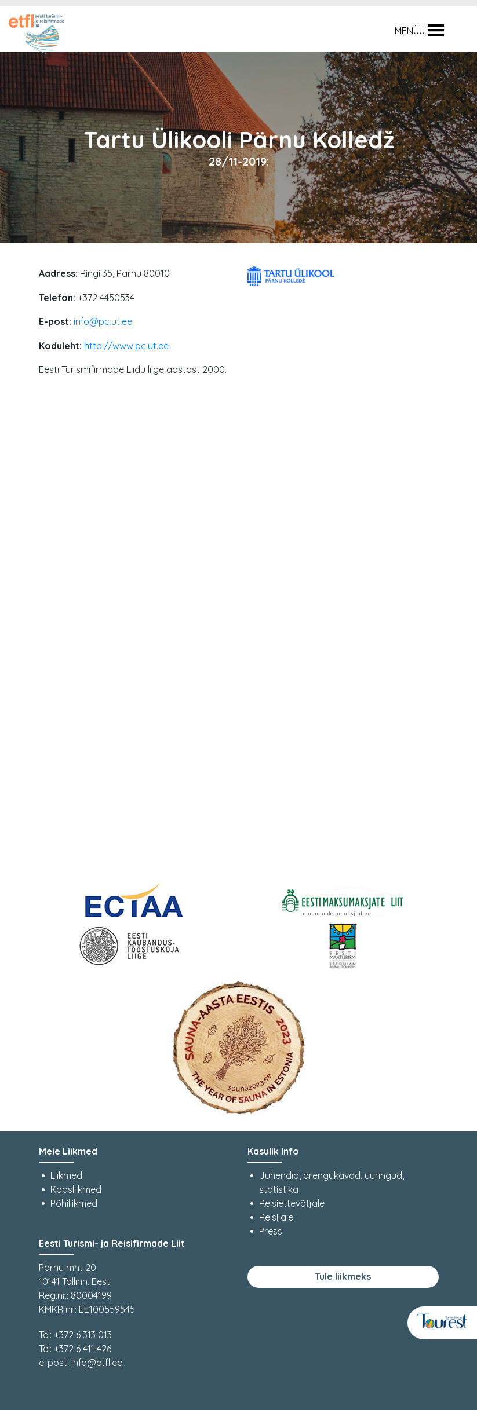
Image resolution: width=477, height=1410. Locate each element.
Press (270, 1231)
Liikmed (66, 1175)
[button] (410, 30)
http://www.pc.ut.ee (126, 345)
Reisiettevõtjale (292, 1203)
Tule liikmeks (343, 1276)
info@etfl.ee (96, 1362)
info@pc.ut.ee (103, 321)
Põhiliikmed (73, 1203)
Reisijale (276, 1217)
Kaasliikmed (75, 1189)
